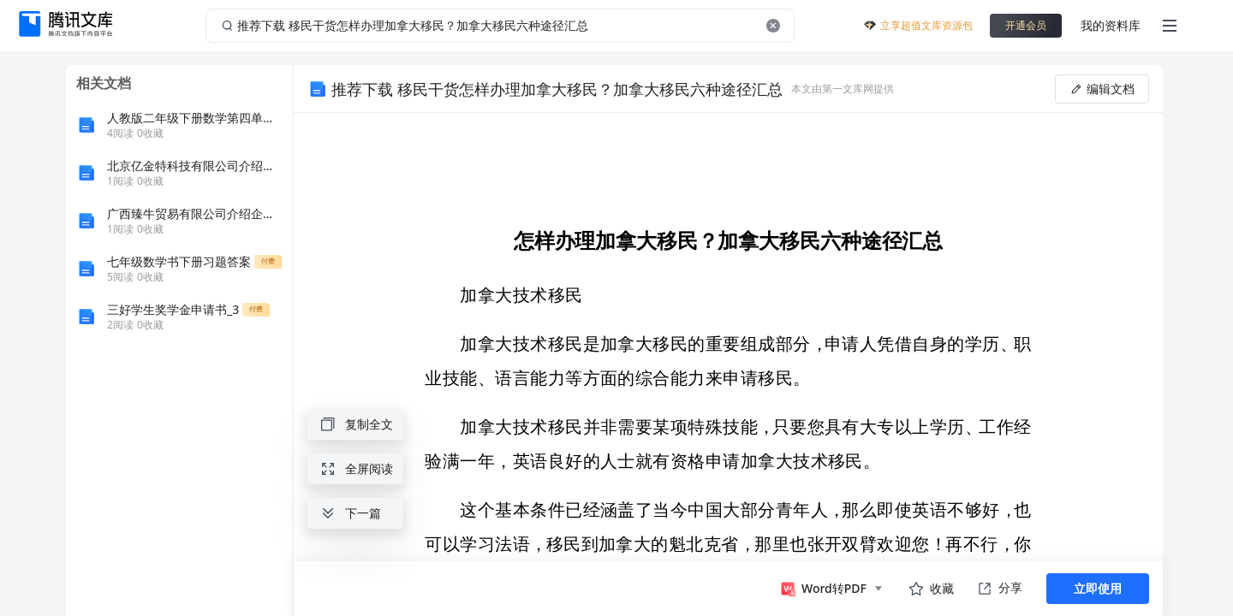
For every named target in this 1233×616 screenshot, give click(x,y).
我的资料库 (1111, 25)
